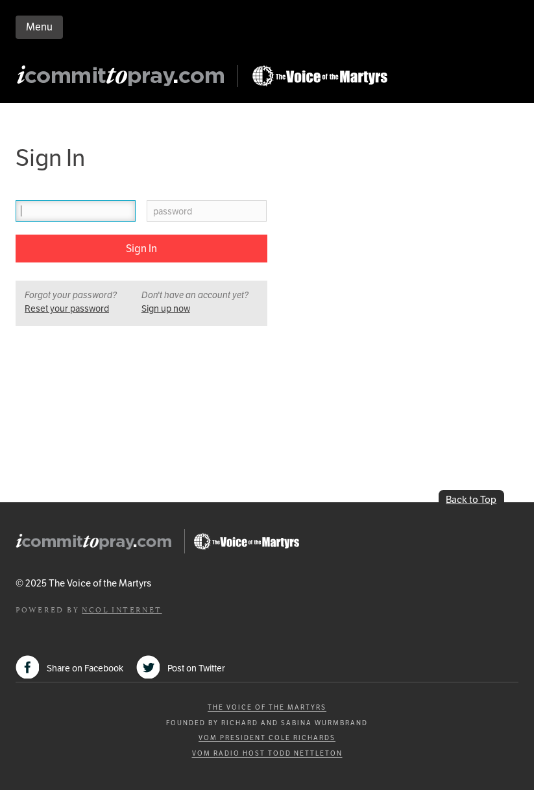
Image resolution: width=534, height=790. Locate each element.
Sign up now (165, 308)
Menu (39, 27)
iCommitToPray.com (125, 79)
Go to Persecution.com (319, 76)
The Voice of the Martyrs (267, 707)
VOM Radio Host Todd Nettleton (267, 753)
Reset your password (67, 308)
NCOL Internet (122, 608)
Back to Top (471, 499)
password (172, 211)
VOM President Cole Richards (267, 738)
